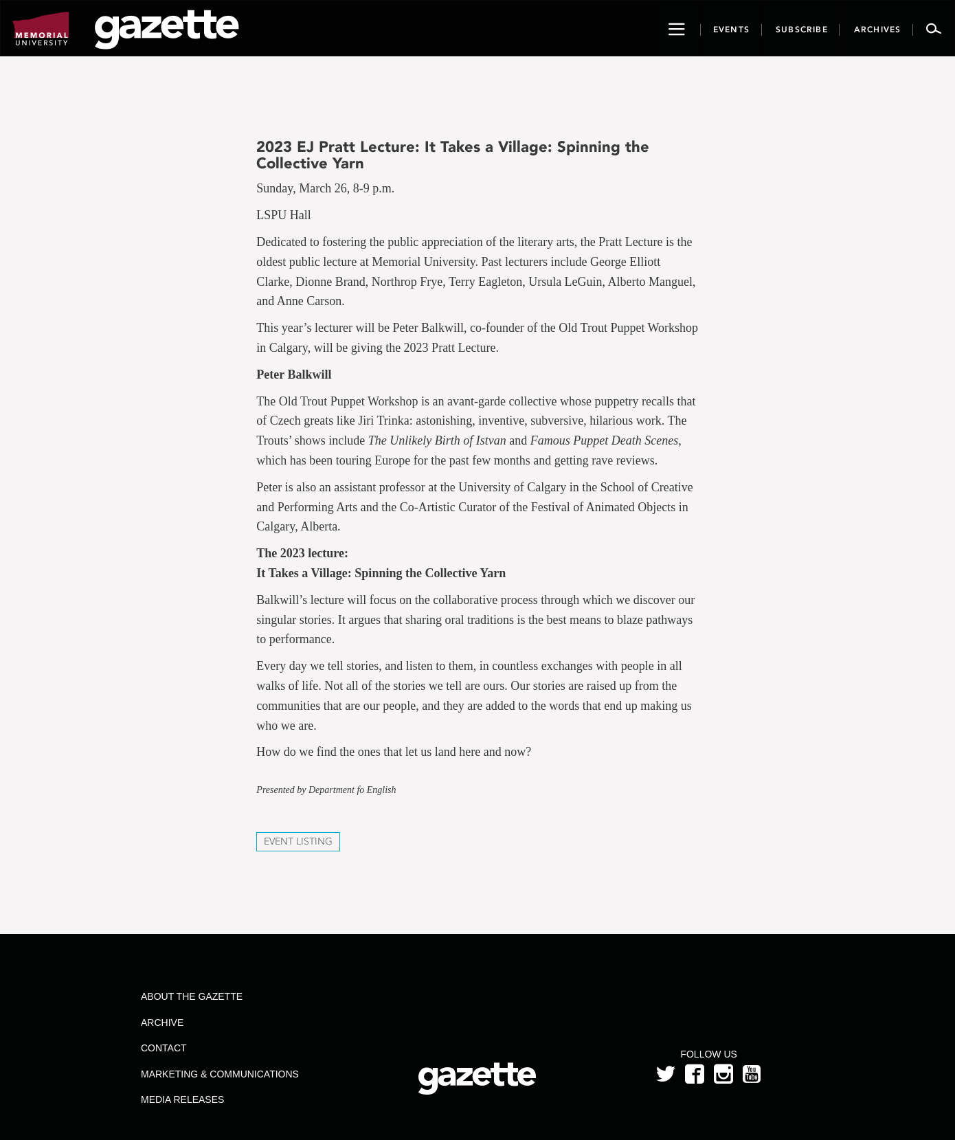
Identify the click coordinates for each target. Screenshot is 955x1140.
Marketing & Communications (220, 1074)
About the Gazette (192, 996)
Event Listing (298, 841)
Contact (164, 1047)
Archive (162, 1022)
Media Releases (182, 1099)
